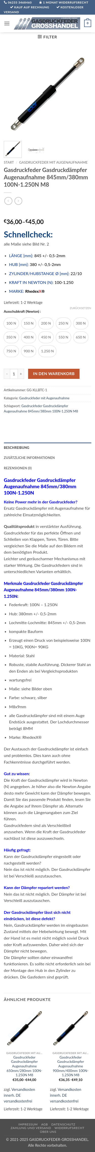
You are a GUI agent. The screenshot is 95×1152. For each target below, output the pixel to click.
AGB (44, 1124)
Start (9, 162)
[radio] (11, 323)
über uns (48, 1132)
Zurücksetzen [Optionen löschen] (80, 308)
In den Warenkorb (54, 373)
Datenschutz (63, 1124)
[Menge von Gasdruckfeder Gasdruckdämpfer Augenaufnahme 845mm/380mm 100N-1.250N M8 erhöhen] (21, 374)
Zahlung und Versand (31, 1128)
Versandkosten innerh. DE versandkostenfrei (19, 1095)
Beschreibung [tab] (16, 448)
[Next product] (8, 201)
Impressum (28, 1124)
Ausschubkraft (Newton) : (22, 311)
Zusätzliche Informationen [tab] (29, 458)
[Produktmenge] (14, 374)
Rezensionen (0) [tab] (18, 468)
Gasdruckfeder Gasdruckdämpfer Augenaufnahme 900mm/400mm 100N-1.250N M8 (70, 1066)
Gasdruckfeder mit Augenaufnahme (53, 162)
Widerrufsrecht (69, 1128)
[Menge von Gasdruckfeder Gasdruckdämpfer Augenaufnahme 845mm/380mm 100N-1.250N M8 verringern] (7, 374)
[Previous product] (18, 201)
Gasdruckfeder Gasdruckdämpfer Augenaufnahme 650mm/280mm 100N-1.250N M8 (24, 1066)
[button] (7, 23)
